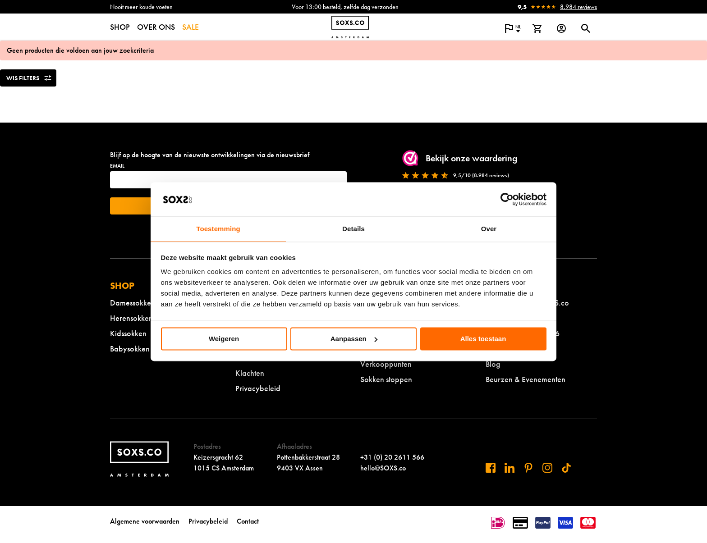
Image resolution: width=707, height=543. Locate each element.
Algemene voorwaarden (144, 521)
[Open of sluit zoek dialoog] (585, 28)
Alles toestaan (483, 338)
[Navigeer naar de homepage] (350, 27)
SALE (190, 27)
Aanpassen (354, 338)
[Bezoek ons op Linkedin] (509, 468)
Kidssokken (128, 333)
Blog (493, 364)
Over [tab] (489, 229)
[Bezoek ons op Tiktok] (566, 468)
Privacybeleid (257, 388)
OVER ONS (156, 27)
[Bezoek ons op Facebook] (491, 468)
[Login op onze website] (561, 28)
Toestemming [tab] (218, 229)
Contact (248, 521)
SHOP (120, 27)
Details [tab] (353, 229)
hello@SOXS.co (383, 468)
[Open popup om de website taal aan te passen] (512, 28)
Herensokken (131, 318)
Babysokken (130, 348)
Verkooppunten (386, 364)
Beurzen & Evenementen (525, 379)
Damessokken (132, 302)
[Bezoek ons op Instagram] (547, 468)
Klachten (249, 373)
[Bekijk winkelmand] (537, 28)
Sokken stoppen (386, 379)
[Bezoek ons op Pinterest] (528, 468)
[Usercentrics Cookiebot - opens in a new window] (507, 199)
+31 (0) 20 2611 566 (392, 457)
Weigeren (224, 338)
